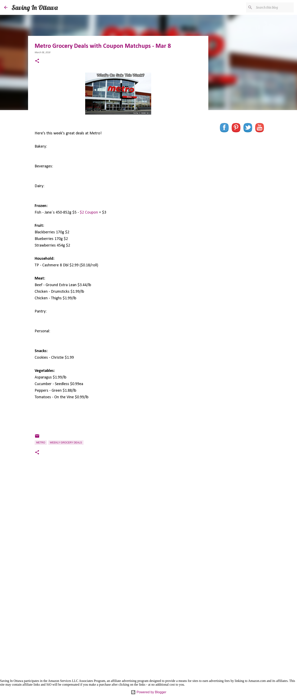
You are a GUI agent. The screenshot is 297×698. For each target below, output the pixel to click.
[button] (37, 61)
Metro (40, 442)
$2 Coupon (89, 212)
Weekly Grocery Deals (66, 442)
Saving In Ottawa (35, 7)
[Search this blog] (272, 7)
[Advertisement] (118, 519)
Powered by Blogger (148, 692)
